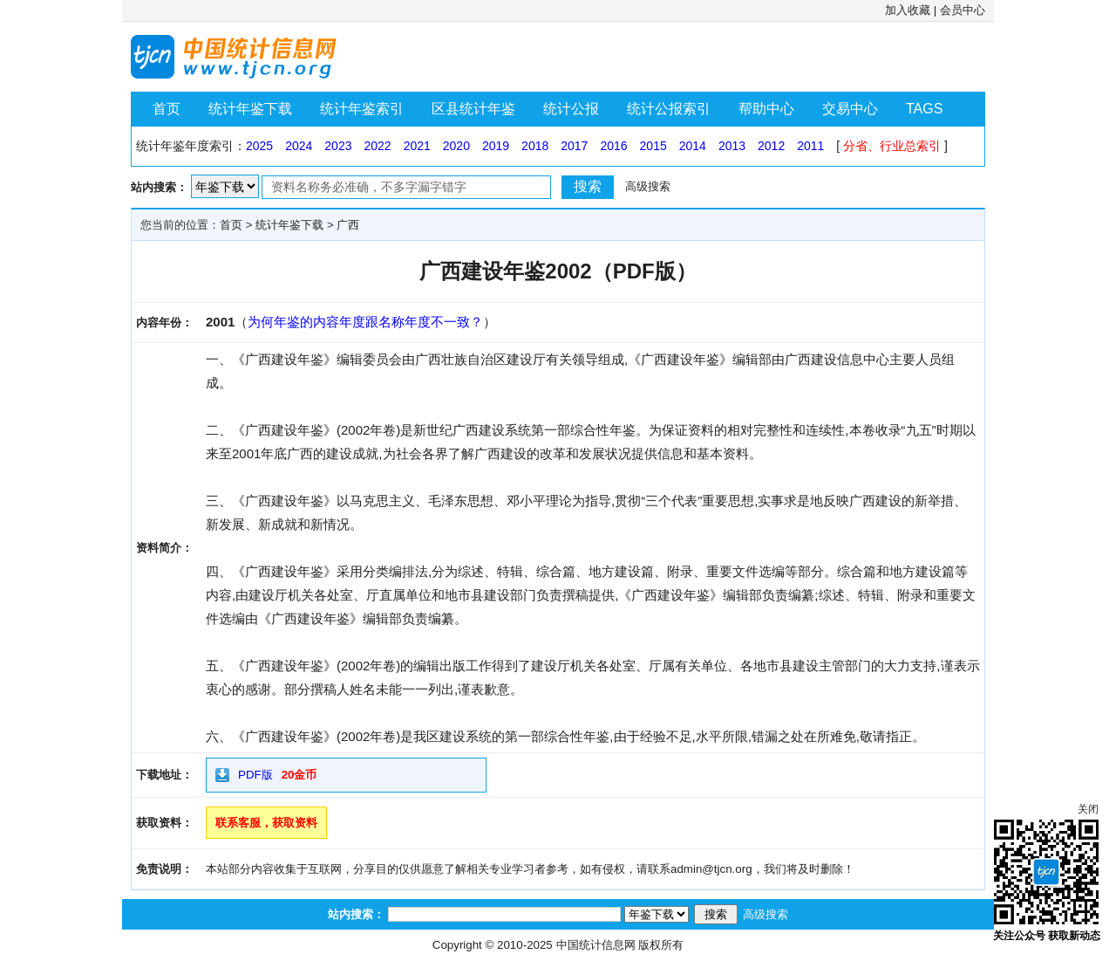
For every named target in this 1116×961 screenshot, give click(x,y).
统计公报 (571, 108)
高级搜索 (647, 186)
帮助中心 (766, 108)
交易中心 (850, 108)
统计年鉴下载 (250, 108)
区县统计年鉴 (473, 108)
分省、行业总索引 (892, 146)
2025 (259, 146)
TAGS (924, 108)
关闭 (1088, 809)
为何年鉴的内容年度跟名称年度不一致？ (365, 321)
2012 (771, 146)
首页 (166, 108)
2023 (337, 146)
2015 (653, 146)
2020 (456, 146)
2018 (534, 146)
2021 (417, 146)
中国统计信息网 (596, 944)
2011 (810, 146)
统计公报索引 (669, 108)
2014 (692, 146)
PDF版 (255, 774)
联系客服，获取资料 (266, 822)
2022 (377, 146)
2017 (574, 146)
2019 (495, 146)
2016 (613, 146)
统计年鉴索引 (362, 108)
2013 (731, 146)
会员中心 (962, 10)
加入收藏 (907, 10)
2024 (298, 146)
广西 (348, 224)
